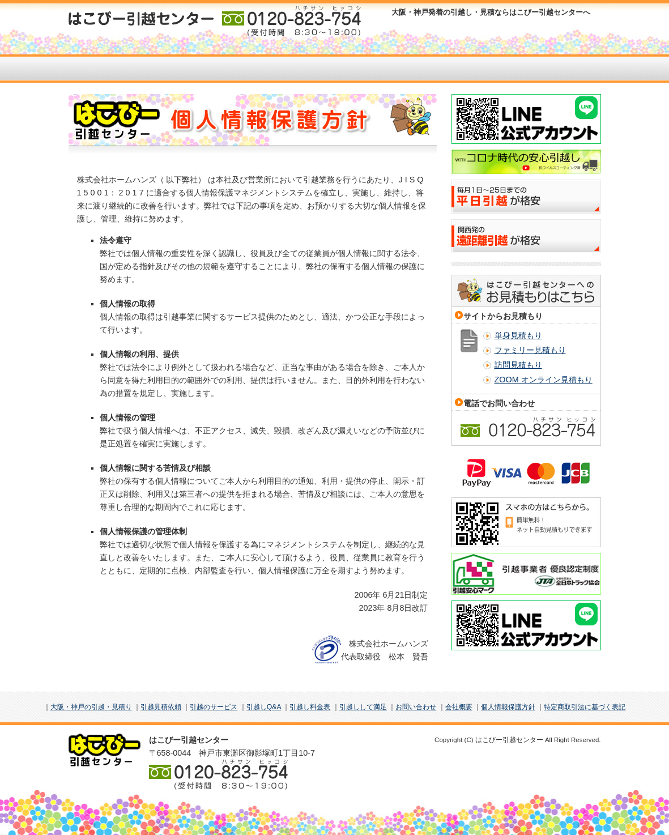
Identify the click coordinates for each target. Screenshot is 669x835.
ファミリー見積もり (530, 350)
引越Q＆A (412, 68)
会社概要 (458, 707)
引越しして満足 (363, 707)
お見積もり (179, 68)
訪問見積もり (518, 364)
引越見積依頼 (160, 707)
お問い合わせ (567, 68)
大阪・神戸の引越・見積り (91, 707)
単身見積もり (518, 335)
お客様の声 (334, 68)
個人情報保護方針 (508, 707)
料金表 (490, 68)
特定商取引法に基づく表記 (584, 707)
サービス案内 (257, 68)
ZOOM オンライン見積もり (544, 379)
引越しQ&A (263, 707)
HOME (101, 68)
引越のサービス (213, 707)
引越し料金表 (309, 707)
